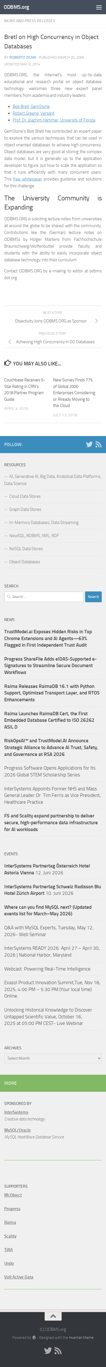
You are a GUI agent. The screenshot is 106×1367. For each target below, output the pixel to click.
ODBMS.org (16, 7)
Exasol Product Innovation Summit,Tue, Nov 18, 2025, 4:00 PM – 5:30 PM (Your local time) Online (52, 989)
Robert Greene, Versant (33, 113)
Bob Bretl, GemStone (31, 106)
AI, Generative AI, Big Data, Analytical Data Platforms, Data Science (52, 480)
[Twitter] (89, 444)
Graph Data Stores (25, 509)
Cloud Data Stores (25, 496)
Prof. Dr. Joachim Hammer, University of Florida (54, 120)
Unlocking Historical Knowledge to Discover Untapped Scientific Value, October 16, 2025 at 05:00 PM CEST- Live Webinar (48, 1016)
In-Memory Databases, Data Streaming (44, 522)
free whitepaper (27, 179)
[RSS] (98, 444)
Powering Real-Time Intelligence (57, 969)
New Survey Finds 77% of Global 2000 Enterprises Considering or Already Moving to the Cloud (74, 392)
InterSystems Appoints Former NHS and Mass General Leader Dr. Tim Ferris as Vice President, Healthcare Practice (52, 795)
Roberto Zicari (22, 57)
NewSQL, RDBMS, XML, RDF (34, 535)
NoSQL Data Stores (26, 548)
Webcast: (14, 969)
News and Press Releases (29, 20)
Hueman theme (81, 1337)
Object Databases (24, 561)
